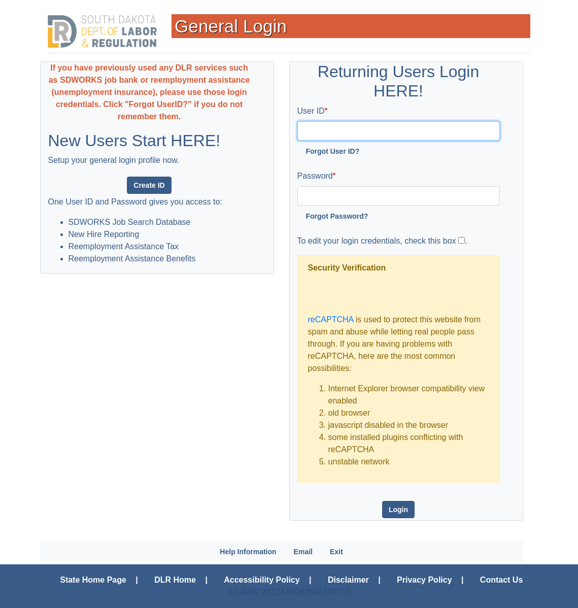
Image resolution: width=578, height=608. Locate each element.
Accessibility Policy (261, 580)
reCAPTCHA (331, 319)
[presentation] (385, 294)
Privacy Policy (424, 580)
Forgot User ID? (333, 151)
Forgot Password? (337, 216)
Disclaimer (348, 580)
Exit (336, 552)
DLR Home (175, 580)
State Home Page (93, 580)
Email (303, 552)
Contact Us (501, 580)
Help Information (248, 552)
